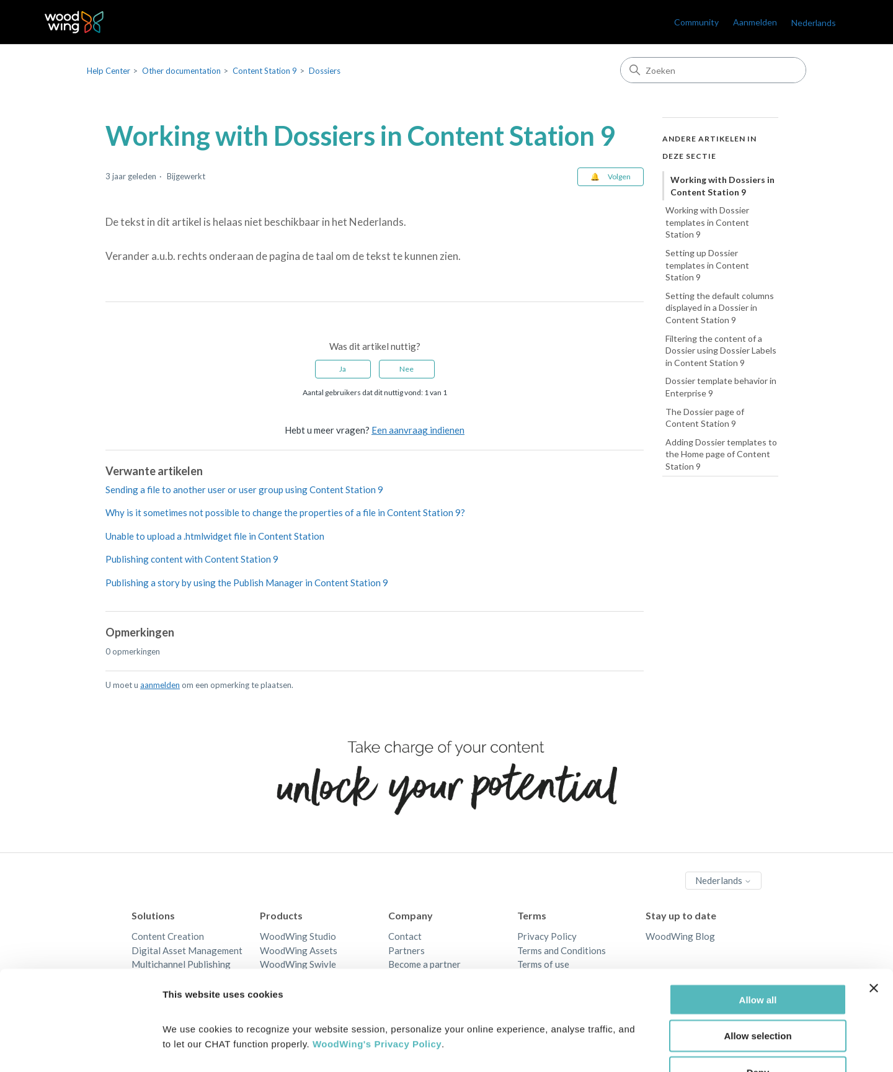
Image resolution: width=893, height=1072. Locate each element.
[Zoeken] (713, 70)
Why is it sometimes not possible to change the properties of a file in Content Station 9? (285, 512)
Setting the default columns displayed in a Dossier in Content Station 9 (719, 307)
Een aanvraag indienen (417, 430)
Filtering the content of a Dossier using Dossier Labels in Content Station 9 (720, 350)
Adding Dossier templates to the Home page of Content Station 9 (721, 454)
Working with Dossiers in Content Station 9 (722, 185)
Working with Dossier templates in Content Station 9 (707, 222)
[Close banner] (873, 908)
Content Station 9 (265, 71)
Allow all (758, 919)
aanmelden (160, 685)
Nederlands (813, 22)
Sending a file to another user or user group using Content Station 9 (244, 489)
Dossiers (324, 71)
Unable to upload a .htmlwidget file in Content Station (214, 536)
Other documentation (181, 71)
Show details (651, 1047)
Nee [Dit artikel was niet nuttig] (406, 368)
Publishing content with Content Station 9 (191, 559)
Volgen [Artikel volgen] (619, 176)
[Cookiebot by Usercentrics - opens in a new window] (80, 1047)
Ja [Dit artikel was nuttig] (342, 368)
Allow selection (757, 956)
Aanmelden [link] (755, 22)
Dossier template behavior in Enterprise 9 (720, 386)
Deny (758, 993)
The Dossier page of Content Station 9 (704, 417)
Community (696, 22)
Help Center (108, 71)
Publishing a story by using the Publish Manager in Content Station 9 (246, 582)
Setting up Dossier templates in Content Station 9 (707, 265)
